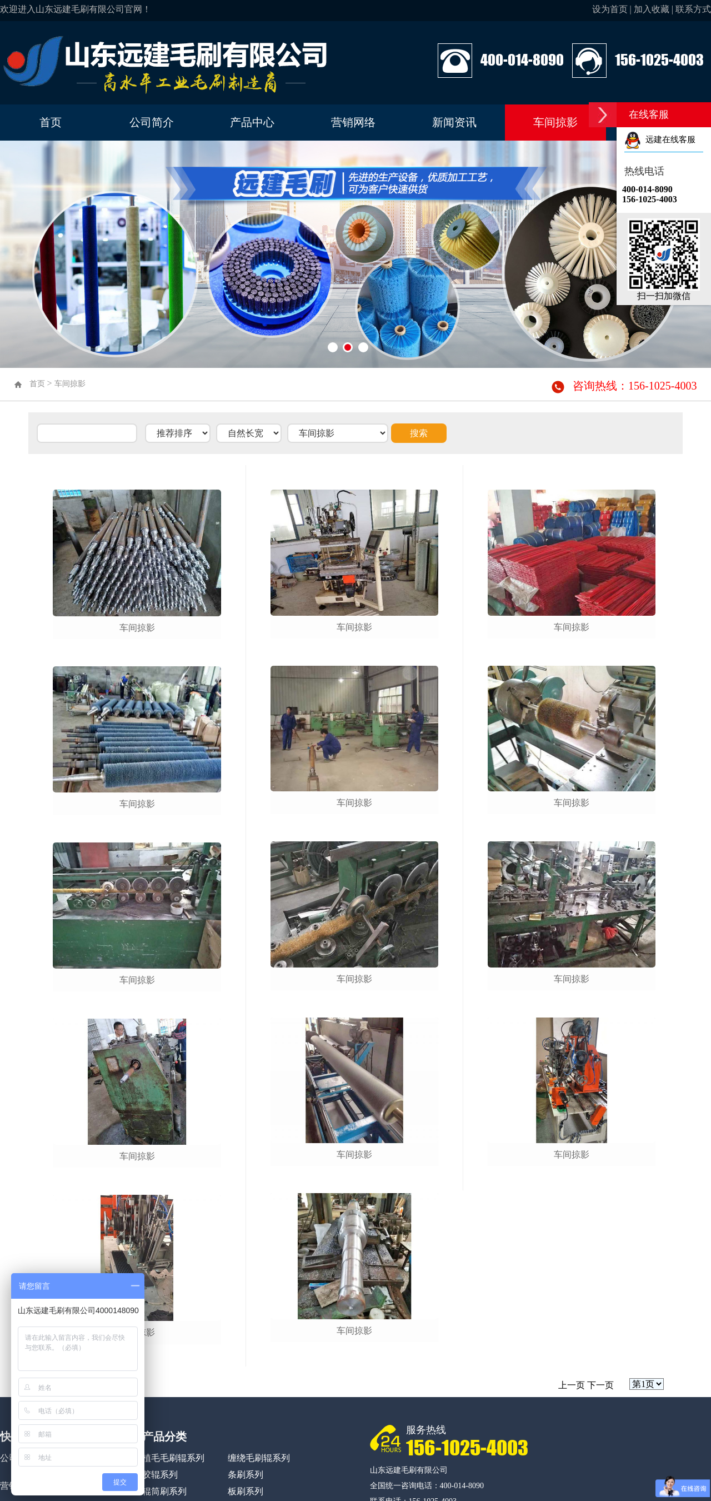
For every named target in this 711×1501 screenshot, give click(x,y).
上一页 (571, 1385)
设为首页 (610, 9)
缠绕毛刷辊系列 (259, 1458)
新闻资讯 (454, 122)
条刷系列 (245, 1474)
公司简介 (151, 122)
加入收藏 (651, 9)
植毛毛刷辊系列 (173, 1458)
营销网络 (353, 122)
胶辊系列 (160, 1474)
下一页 (600, 1385)
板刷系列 (245, 1491)
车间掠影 (555, 122)
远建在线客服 (659, 139)
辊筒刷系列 (164, 1491)
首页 (50, 122)
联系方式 (693, 9)
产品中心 (252, 122)
